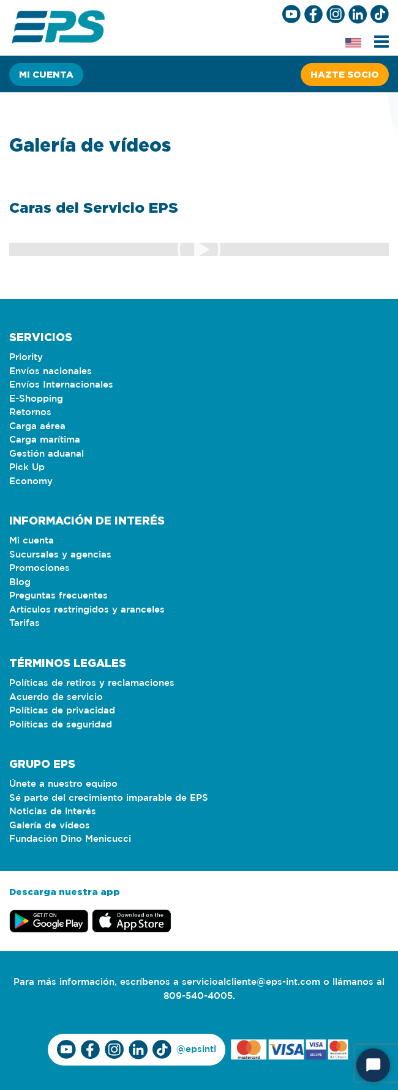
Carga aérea (37, 426)
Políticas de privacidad (62, 711)
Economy (31, 481)
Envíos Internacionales (61, 385)
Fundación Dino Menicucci (70, 839)
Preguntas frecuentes (58, 596)
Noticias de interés (52, 812)
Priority (26, 357)
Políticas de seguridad (60, 725)
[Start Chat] (373, 1065)
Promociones (39, 568)
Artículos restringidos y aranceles (87, 610)
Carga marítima (44, 440)
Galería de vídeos (49, 826)
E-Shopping (36, 399)
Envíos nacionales (50, 371)
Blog (20, 582)
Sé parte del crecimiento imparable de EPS (108, 798)
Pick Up (27, 467)
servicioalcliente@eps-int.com (251, 982)
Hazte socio (344, 74)
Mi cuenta (46, 74)
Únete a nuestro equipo (63, 784)
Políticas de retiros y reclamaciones (92, 683)
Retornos (30, 412)
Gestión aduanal (46, 454)
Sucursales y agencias (60, 555)
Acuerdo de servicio (56, 697)
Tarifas (24, 623)
